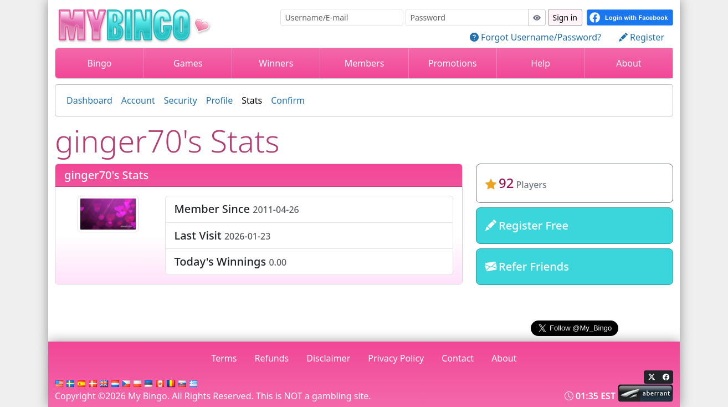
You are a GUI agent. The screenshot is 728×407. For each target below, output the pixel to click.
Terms (224, 358)
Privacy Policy (396, 358)
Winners (276, 63)
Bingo (100, 63)
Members (364, 63)
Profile (219, 100)
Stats (252, 100)
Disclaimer (328, 358)
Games (187, 63)
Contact (458, 358)
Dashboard (89, 100)
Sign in (565, 17)
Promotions (452, 63)
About (628, 63)
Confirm (288, 100)
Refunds (272, 358)
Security (180, 100)
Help (540, 63)
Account (138, 100)
